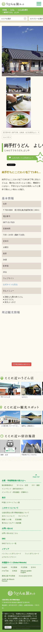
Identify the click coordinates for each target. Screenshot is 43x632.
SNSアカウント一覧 (9, 543)
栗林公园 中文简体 (8, 576)
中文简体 (24, 567)
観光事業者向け (7, 485)
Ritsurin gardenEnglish (26, 571)
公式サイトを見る (10, 285)
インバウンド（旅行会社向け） (13, 489)
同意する (8, 627)
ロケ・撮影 (36, 485)
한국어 (33, 567)
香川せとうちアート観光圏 (11, 523)
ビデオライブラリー (9, 557)
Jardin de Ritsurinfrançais (8, 580)
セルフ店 (6, 137)
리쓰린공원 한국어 (25, 576)
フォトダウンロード (32, 554)
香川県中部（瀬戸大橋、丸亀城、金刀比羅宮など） (20, 132)
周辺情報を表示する (21, 364)
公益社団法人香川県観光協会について (15, 512)
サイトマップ (23, 516)
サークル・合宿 (22, 485)
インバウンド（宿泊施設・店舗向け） (15, 492)
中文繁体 (14, 567)
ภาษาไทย (5, 571)
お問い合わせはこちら (10, 533)
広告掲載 (18, 519)
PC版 (4, 502)
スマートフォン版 (13, 502)
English (4, 567)
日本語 (14, 571)
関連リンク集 (6, 519)
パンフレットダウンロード (11, 554)
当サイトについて (8, 516)
